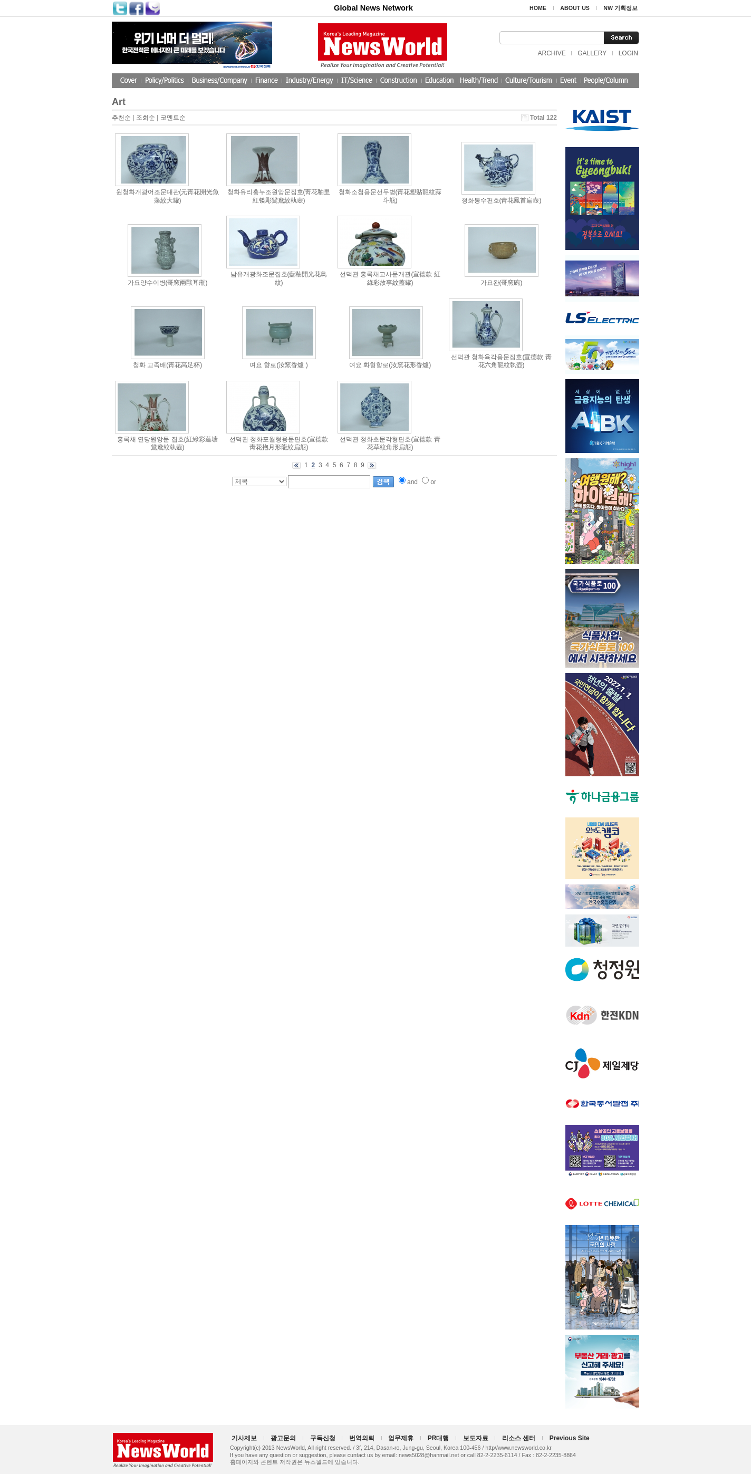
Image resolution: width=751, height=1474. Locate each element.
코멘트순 (173, 117)
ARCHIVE (551, 53)
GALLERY (591, 53)
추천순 (121, 117)
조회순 (145, 117)
